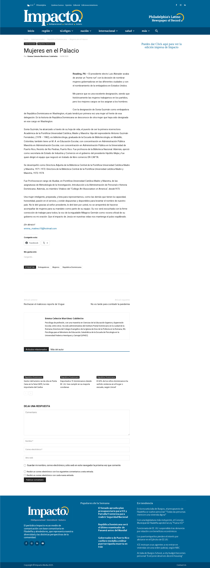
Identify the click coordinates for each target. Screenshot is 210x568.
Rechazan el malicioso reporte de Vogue (44, 304)
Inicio (26, 39)
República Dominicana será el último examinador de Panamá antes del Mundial (113, 527)
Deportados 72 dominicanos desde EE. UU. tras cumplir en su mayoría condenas (76, 384)
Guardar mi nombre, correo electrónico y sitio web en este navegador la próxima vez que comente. (74, 465)
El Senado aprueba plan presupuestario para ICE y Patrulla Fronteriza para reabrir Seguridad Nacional (113, 512)
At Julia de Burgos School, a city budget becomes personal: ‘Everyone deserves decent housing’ (161, 555)
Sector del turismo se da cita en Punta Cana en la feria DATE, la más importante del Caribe (40, 384)
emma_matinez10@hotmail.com (40, 228)
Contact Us (181, 565)
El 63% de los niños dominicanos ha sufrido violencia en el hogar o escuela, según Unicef (112, 384)
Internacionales (38, 39)
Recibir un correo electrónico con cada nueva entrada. (50, 475)
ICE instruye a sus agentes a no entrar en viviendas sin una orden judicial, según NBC (158, 546)
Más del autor (57, 349)
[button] (156, 31)
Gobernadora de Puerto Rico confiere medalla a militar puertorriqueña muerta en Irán (113, 542)
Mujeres (55, 267)
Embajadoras (43, 267)
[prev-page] (26, 393)
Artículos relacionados (36, 349)
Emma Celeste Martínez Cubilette (42, 56)
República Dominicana (57, 39)
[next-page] (31, 393)
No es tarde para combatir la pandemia (110, 304)
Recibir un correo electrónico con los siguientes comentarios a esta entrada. (60, 471)
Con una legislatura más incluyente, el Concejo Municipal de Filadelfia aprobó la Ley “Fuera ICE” (160, 521)
